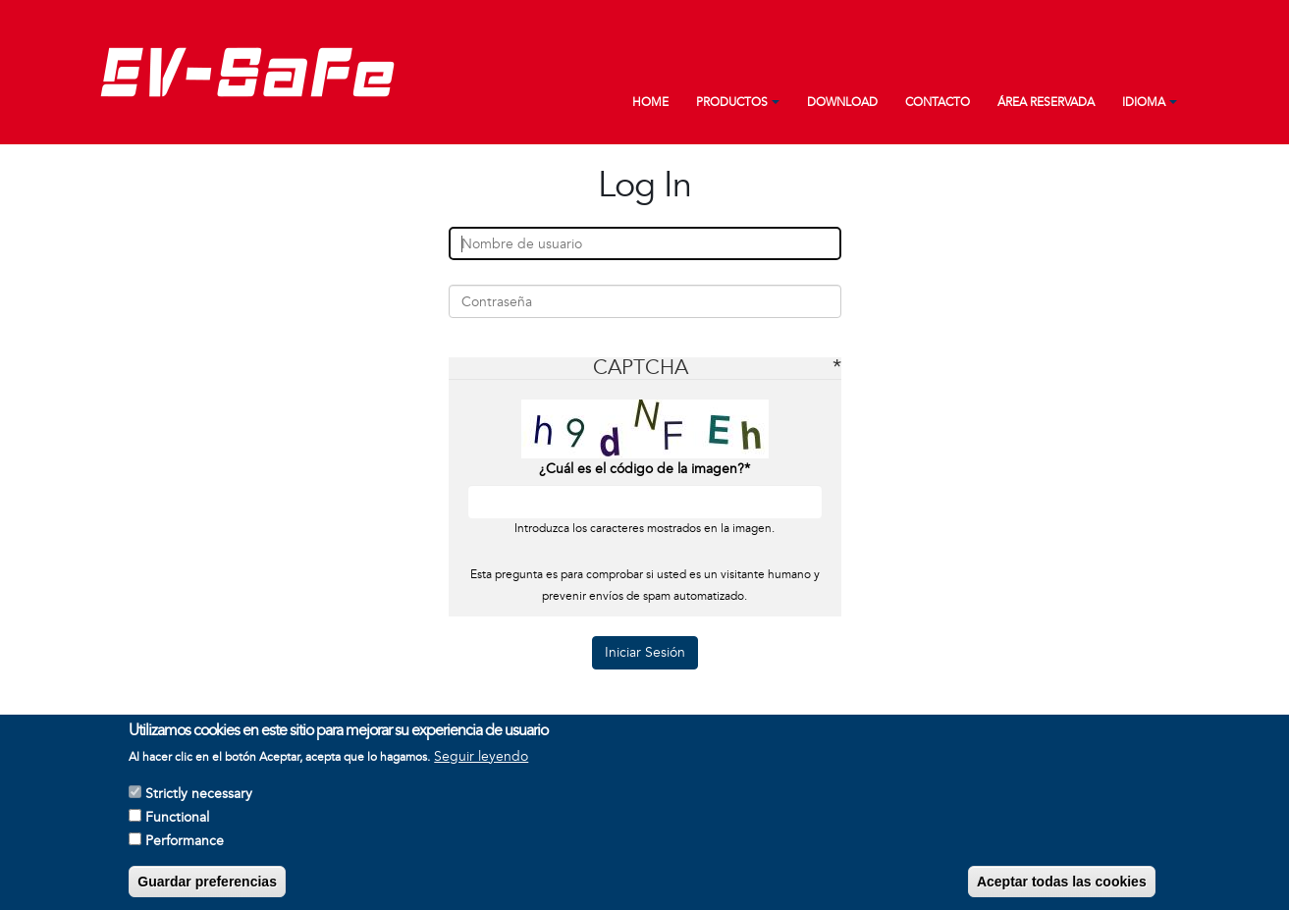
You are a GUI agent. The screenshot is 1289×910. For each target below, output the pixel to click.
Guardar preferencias (207, 887)
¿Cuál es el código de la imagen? (641, 468)
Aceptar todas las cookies (1062, 887)
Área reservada (1046, 102)
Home (650, 102)
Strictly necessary (198, 799)
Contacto (937, 102)
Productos (732, 102)
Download (842, 102)
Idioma (1143, 102)
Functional (177, 823)
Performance (184, 846)
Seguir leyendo (481, 762)
